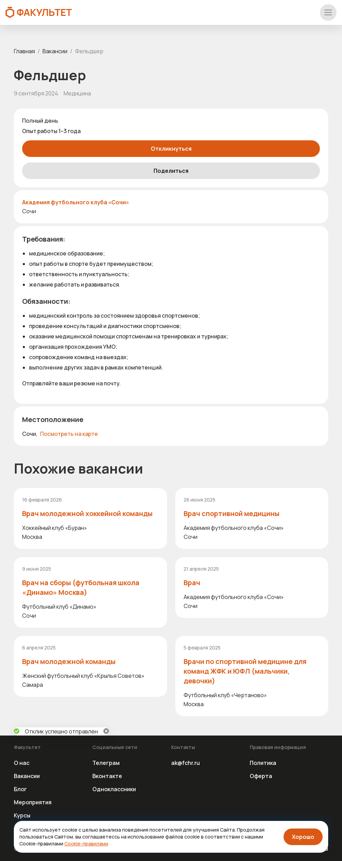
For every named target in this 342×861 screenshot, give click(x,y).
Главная (24, 51)
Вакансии (55, 51)
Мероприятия (33, 802)
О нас (21, 763)
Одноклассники (114, 789)
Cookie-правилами (86, 843)
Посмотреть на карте (69, 434)
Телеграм (106, 763)
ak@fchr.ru (185, 763)
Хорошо (303, 837)
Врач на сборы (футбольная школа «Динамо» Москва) (80, 587)
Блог (20, 789)
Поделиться (171, 171)
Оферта (261, 776)
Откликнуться (171, 148)
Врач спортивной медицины (231, 513)
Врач (192, 582)
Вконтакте (107, 776)
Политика (263, 763)
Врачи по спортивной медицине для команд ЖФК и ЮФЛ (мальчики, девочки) (245, 671)
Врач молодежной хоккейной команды (87, 513)
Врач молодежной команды (68, 661)
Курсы (22, 815)
